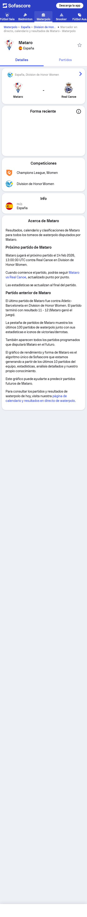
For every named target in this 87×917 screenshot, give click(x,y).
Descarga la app (69, 5)
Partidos (65, 60)
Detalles (21, 60)
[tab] (22, 60)
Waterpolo (10, 27)
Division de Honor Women (50, 27)
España (25, 27)
